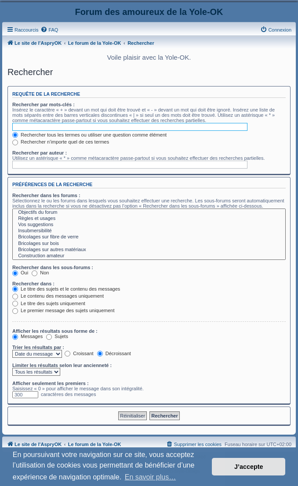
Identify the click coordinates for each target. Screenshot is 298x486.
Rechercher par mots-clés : (43, 104)
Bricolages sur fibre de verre (149, 237)
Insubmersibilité (149, 231)
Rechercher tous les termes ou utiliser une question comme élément (89, 134)
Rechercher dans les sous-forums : (52, 267)
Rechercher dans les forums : (46, 195)
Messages (27, 336)
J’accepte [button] (248, 466)
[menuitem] (49, 30)
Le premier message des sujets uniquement (63, 310)
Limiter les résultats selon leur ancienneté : (62, 365)
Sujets (57, 336)
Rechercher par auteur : (39, 152)
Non (40, 272)
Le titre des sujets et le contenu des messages (66, 289)
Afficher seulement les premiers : (50, 383)
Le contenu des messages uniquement (58, 296)
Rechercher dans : (33, 283)
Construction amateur (149, 256)
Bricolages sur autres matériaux (149, 250)
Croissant (79, 353)
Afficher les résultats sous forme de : (55, 331)
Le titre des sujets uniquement (48, 303)
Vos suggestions (149, 225)
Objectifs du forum (149, 212)
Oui (20, 272)
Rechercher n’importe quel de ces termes (60, 141)
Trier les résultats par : (38, 347)
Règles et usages (149, 219)
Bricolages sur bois (149, 244)
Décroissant (114, 353)
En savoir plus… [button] (150, 477)
